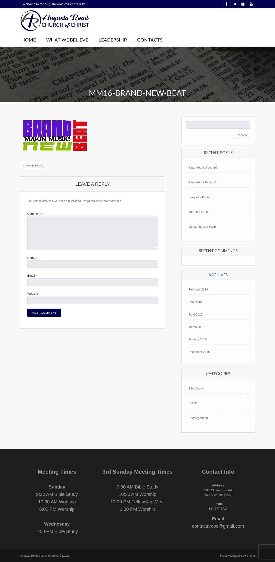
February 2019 (198, 289)
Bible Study (196, 388)
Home (28, 39)
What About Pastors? (202, 182)
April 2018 (195, 302)
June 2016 (195, 314)
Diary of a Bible (198, 197)
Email (32, 275)
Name (32, 257)
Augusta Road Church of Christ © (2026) (45, 555)
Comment (34, 213)
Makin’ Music (33, 165)
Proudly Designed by (237, 555)
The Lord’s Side (199, 212)
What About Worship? (203, 167)
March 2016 (196, 327)
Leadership (113, 39)
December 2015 (199, 352)
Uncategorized (198, 418)
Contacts (150, 39)
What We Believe (67, 39)
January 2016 (197, 339)
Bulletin (193, 403)
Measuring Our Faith (202, 226)
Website (32, 293)
